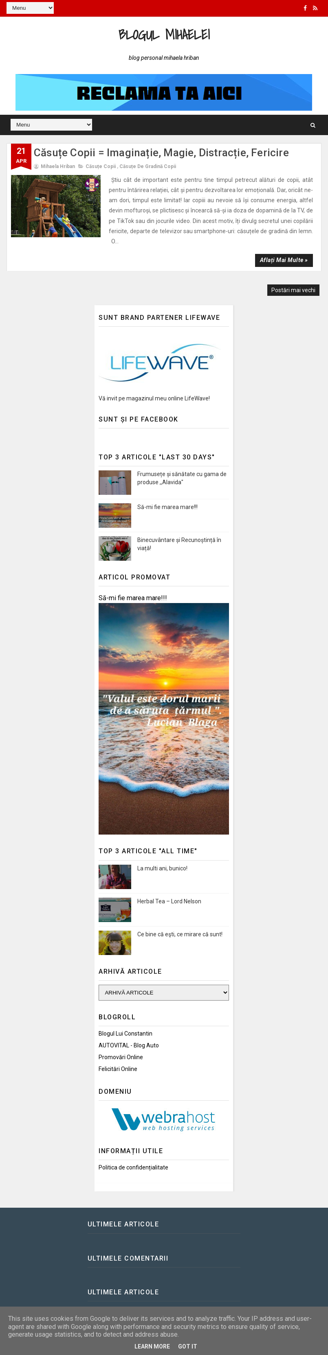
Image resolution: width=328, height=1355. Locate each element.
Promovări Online (121, 1057)
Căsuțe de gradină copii (147, 166)
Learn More (152, 1346)
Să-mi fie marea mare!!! (167, 507)
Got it (187, 1346)
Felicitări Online (118, 1069)
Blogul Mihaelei (164, 34)
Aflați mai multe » (284, 260)
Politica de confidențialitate (133, 1167)
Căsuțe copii (101, 166)
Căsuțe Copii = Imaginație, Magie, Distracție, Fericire (161, 152)
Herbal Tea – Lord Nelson (169, 901)
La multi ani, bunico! (162, 868)
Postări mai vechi (293, 290)
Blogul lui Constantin (125, 1033)
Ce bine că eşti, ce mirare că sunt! (179, 934)
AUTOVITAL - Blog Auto (129, 1045)
